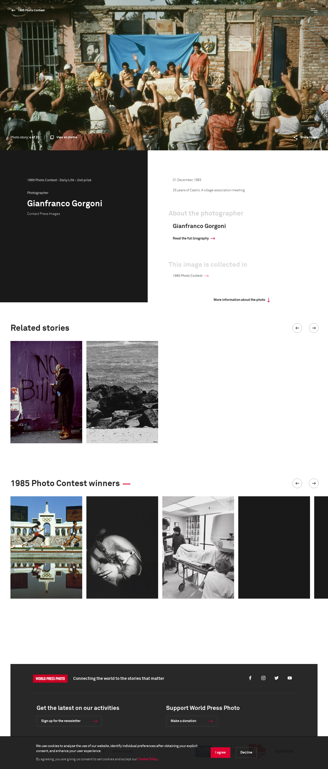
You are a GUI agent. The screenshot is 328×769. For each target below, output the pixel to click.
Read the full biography (191, 238)
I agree (220, 752)
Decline (246, 752)
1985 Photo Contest (31, 10)
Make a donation (183, 721)
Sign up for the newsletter (61, 721)
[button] (297, 328)
